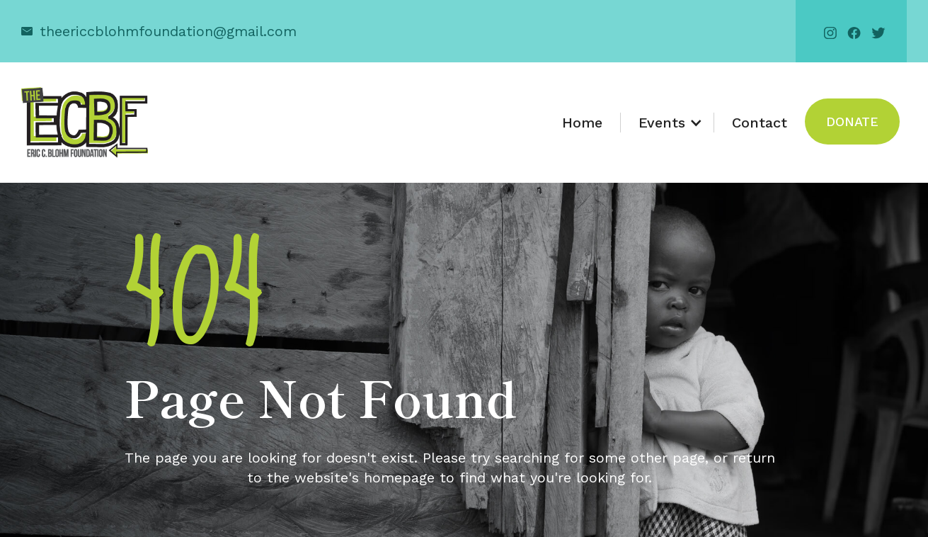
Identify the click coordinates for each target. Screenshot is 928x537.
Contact (759, 122)
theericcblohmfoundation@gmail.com (168, 31)
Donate (852, 121)
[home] (84, 122)
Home (582, 122)
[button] (667, 122)
